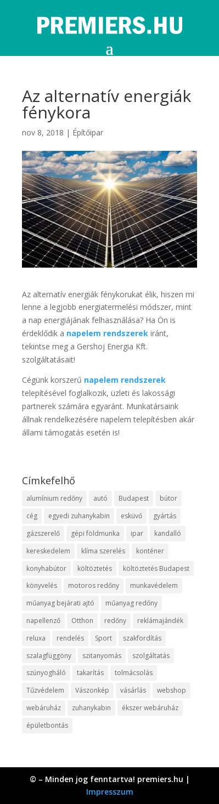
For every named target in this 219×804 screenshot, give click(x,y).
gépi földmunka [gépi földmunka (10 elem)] (95, 533)
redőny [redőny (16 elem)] (115, 620)
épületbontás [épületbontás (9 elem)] (47, 725)
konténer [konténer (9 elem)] (150, 551)
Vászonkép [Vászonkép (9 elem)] (92, 690)
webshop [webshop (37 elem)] (171, 690)
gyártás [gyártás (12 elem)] (164, 515)
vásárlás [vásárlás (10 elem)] (133, 690)
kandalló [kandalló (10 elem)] (167, 533)
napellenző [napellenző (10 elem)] (43, 620)
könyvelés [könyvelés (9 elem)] (41, 585)
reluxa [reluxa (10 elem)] (36, 638)
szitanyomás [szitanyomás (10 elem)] (101, 655)
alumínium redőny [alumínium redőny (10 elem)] (54, 498)
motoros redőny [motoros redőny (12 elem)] (93, 585)
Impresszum (109, 791)
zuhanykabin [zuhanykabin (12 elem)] (91, 707)
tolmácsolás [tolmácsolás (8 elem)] (134, 672)
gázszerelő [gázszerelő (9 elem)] (43, 533)
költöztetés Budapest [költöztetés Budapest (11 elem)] (156, 568)
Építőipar (87, 132)
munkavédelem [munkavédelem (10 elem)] (154, 585)
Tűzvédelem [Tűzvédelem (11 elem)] (45, 690)
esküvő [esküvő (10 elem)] (131, 515)
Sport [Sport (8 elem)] (103, 638)
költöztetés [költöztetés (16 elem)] (94, 568)
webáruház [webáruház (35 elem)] (43, 707)
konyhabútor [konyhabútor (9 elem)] (46, 568)
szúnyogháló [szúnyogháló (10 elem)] (46, 672)
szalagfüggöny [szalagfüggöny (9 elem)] (48, 655)
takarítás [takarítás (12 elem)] (90, 672)
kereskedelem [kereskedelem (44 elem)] (48, 551)
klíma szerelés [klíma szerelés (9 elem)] (103, 551)
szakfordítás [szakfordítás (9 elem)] (142, 638)
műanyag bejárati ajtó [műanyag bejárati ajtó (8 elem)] (60, 603)
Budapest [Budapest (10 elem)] (134, 498)
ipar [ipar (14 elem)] (137, 533)
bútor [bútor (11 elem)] (168, 498)
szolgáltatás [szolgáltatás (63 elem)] (151, 655)
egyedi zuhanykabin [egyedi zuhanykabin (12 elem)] (79, 515)
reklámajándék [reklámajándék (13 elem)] (160, 620)
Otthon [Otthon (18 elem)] (82, 620)
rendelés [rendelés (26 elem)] (70, 638)
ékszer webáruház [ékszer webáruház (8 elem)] (150, 707)
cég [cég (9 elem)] (31, 515)
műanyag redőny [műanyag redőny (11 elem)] (131, 603)
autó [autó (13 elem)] (100, 498)
